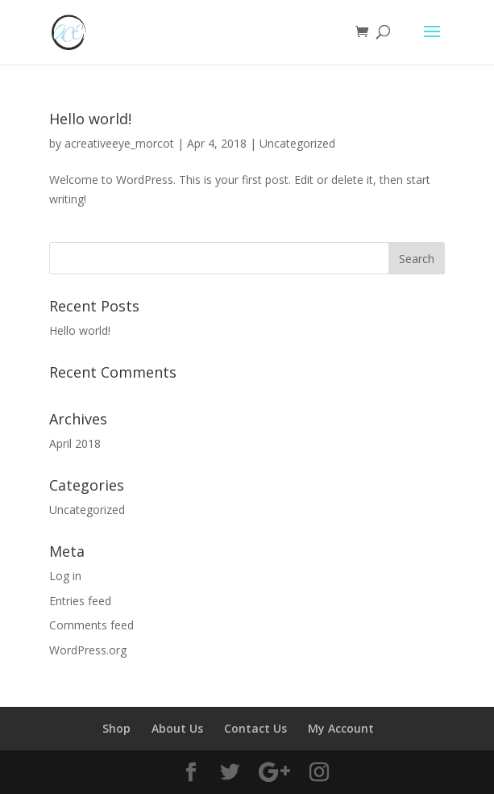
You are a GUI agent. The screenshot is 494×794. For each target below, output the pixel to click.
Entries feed (80, 600)
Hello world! (90, 118)
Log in (65, 575)
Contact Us (255, 728)
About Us (177, 728)
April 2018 (75, 443)
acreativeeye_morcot (119, 143)
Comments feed (91, 625)
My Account (341, 728)
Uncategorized (297, 143)
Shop (116, 728)
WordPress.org (88, 650)
